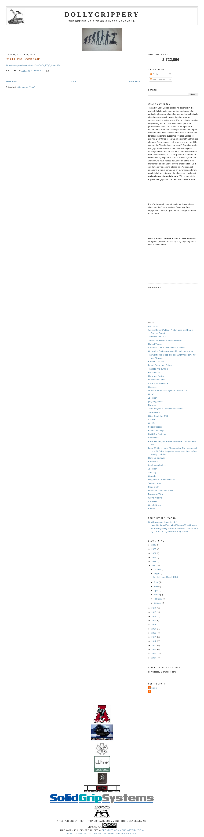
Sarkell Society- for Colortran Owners (165, 340)
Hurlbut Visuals (155, 344)
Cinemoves (153, 438)
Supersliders (154, 412)
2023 (154, 557)
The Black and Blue (157, 336)
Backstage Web (155, 494)
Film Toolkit (153, 326)
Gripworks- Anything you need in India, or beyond (170, 351)
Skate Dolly (153, 487)
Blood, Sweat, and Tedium (160, 365)
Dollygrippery (102, 14)
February (158, 599)
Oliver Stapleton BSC (158, 416)
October (158, 569)
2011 (154, 641)
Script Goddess (155, 427)
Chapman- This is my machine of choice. (167, 347)
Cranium (152, 419)
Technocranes (154, 483)
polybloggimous (155, 401)
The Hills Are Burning (158, 369)
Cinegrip (152, 476)
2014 (154, 629)
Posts (154, 74)
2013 (154, 633)
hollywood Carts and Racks (160, 490)
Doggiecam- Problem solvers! (161, 479)
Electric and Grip (156, 430)
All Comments (157, 79)
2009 (154, 649)
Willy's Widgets (155, 498)
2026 (154, 545)
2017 (154, 616)
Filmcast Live (154, 372)
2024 (154, 553)
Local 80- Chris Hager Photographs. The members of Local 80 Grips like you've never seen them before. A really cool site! (172, 451)
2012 (154, 637)
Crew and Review (156, 376)
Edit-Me (151, 508)
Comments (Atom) (26, 87)
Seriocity (152, 472)
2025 (154, 549)
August (157, 573)
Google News (154, 505)
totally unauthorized (157, 465)
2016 (154, 620)
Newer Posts (11, 81)
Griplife (151, 423)
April (156, 590)
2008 (154, 653)
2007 (154, 658)
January (158, 603)
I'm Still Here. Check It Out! (23, 59)
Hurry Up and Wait (156, 458)
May (156, 586)
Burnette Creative (156, 361)
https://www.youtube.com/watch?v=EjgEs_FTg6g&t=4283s (33, 65)
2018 (154, 612)
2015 (154, 624)
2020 (154, 565)
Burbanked (153, 461)
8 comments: (38, 71)
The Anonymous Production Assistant (165, 409)
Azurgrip (153, 688)
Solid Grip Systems (157, 434)
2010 (154, 645)
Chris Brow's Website (158, 383)
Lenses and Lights (156, 379)
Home (73, 81)
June (156, 582)
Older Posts (134, 81)
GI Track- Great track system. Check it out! (167, 390)
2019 (154, 608)
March (157, 594)
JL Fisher (152, 398)
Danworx (152, 405)
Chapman (152, 387)
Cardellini (152, 501)
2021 (154, 561)
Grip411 (152, 394)
